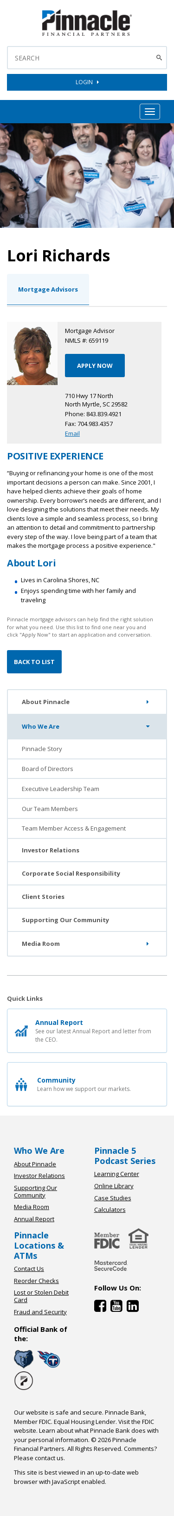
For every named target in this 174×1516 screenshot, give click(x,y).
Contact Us (29, 1268)
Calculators (110, 1209)
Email (72, 433)
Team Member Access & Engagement (74, 828)
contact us (49, 1458)
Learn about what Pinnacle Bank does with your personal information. (86, 1435)
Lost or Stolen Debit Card (41, 1296)
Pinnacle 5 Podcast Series (124, 1155)
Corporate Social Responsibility (71, 873)
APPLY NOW (95, 365)
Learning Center (116, 1174)
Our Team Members (50, 809)
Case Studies (112, 1198)
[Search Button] (160, 57)
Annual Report (34, 1219)
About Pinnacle (87, 702)
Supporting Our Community (65, 920)
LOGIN (87, 82)
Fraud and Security (40, 1312)
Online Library (114, 1186)
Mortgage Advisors (48, 289)
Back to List (34, 662)
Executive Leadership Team (60, 789)
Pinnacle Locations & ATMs (39, 1245)
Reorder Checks (36, 1281)
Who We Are (87, 726)
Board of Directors (47, 769)
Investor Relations (50, 850)
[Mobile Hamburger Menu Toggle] (150, 112)
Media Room (87, 943)
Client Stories (43, 896)
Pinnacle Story (42, 749)
